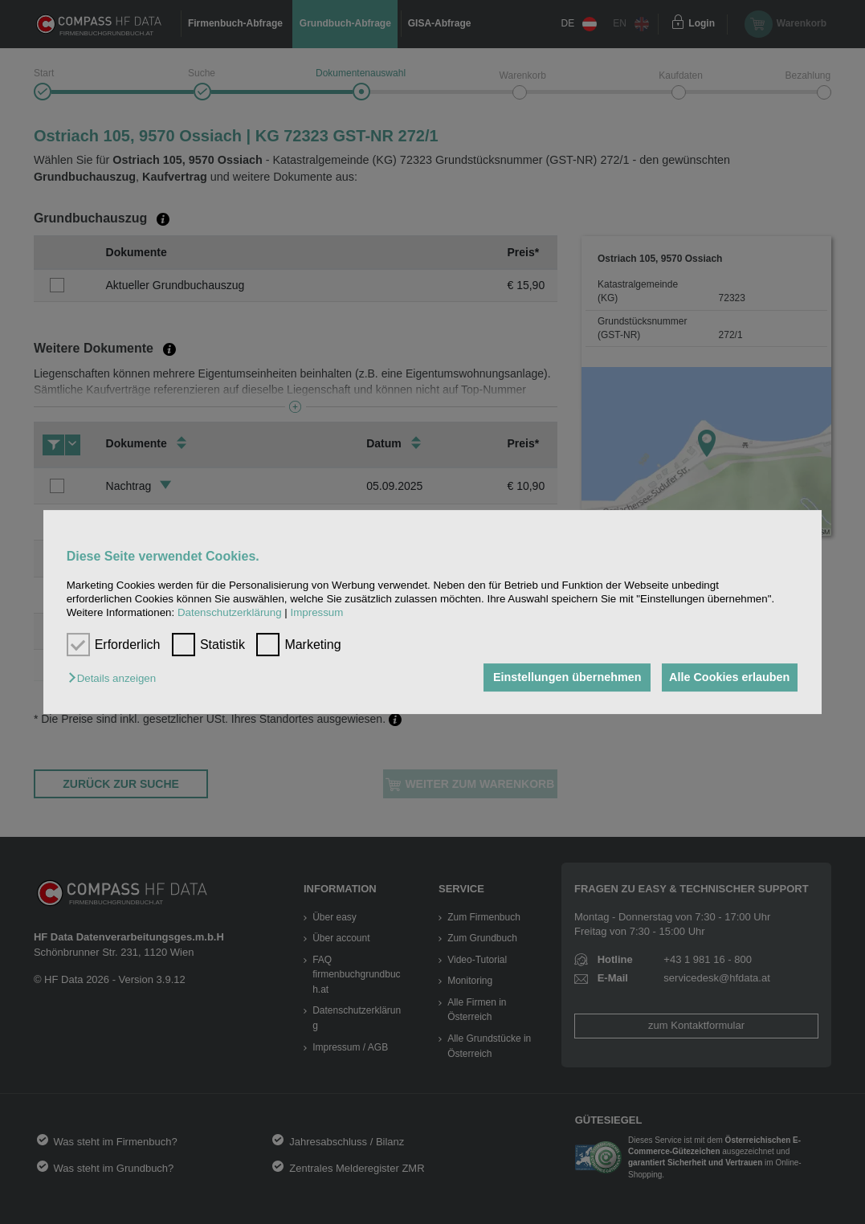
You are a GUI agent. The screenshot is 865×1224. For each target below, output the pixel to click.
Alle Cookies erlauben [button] (727, 677)
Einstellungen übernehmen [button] (561, 677)
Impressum (316, 613)
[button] (116, 679)
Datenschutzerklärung (229, 613)
